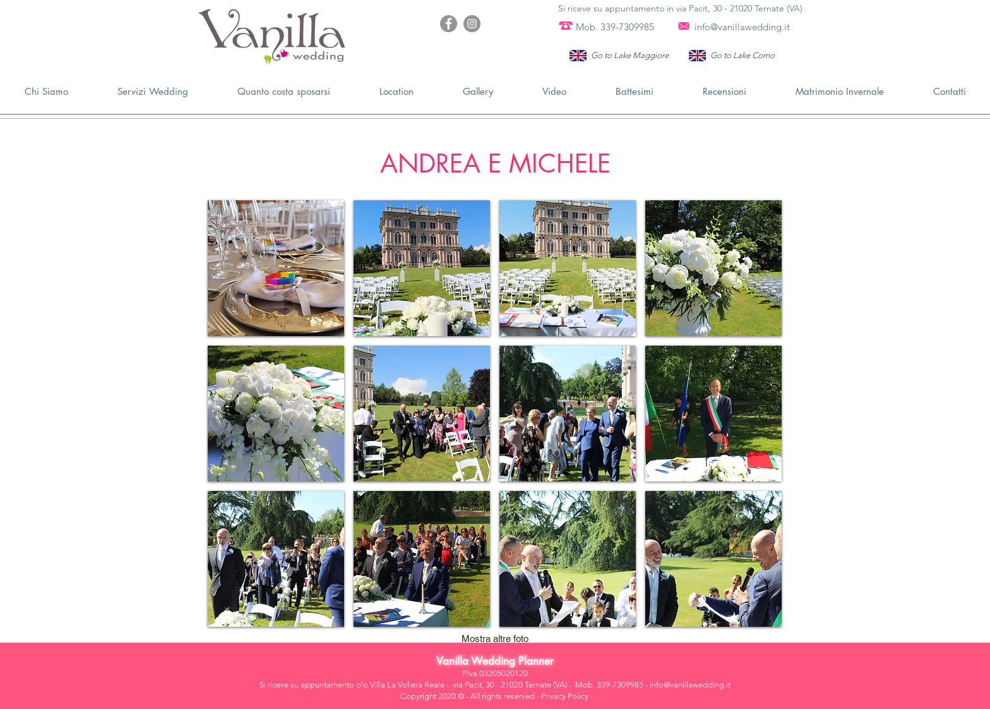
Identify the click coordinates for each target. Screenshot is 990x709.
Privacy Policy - (567, 696)
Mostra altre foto (495, 638)
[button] (276, 268)
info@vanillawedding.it (742, 27)
